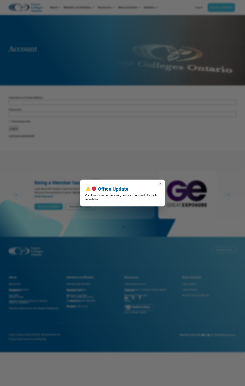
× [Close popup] (160, 183)
